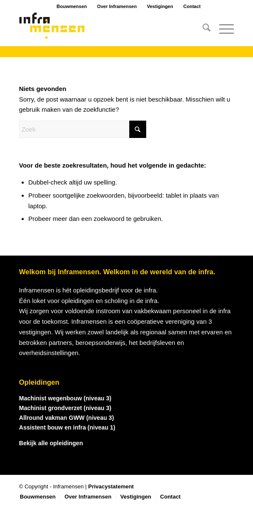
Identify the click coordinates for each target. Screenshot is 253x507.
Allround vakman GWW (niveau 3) (66, 417)
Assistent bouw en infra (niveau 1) (67, 427)
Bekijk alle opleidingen (51, 443)
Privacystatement (111, 486)
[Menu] (222, 29)
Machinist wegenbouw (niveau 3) (65, 398)
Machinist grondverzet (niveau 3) (65, 408)
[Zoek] (202, 29)
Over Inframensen (117, 6)
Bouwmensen (72, 6)
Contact (192, 6)
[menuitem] (202, 29)
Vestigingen (160, 6)
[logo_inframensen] (105, 29)
